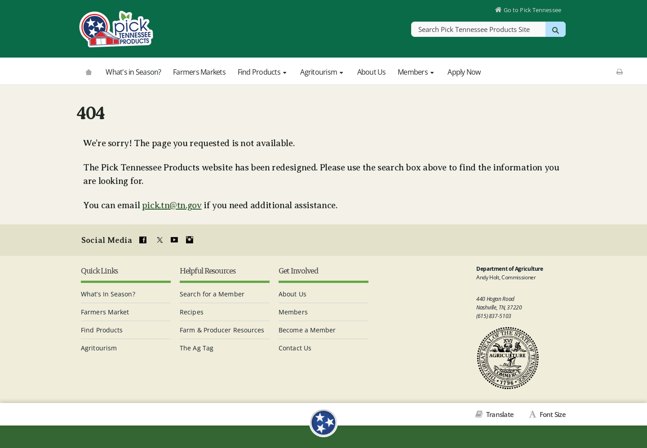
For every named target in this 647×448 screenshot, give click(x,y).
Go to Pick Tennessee (531, 11)
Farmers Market (105, 311)
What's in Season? (133, 72)
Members (417, 72)
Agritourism (322, 72)
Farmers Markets (199, 72)
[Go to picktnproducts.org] (88, 71)
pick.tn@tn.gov (172, 205)
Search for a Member (212, 293)
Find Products (263, 72)
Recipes (192, 311)
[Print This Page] (619, 71)
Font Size (552, 413)
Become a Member (307, 329)
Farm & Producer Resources (222, 329)
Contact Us (295, 347)
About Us (371, 72)
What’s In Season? (108, 293)
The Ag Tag (196, 347)
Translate (499, 413)
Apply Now (464, 72)
